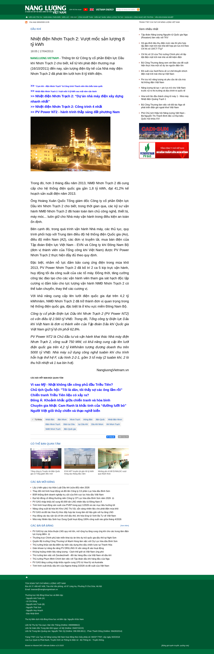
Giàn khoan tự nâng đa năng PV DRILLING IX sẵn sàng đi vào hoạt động (68, 548)
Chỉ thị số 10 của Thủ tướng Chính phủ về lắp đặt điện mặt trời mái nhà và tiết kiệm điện (163, 55)
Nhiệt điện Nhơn (115, 419)
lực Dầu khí (83, 424)
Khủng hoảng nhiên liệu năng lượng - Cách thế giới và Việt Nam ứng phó (68, 552)
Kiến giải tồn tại (35, 17)
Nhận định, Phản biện (51, 17)
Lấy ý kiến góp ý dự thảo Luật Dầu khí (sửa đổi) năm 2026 (61, 487)
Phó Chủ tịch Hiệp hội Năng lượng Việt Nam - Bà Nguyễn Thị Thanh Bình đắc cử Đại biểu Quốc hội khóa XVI (163, 116)
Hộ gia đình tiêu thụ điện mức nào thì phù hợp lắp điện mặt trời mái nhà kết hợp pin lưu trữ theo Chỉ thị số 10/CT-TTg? (165, 46)
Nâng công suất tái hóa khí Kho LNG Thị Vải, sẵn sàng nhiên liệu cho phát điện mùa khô (75, 509)
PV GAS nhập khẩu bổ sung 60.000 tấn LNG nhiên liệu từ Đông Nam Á (67, 502)
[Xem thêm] (125, 526)
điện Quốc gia (70, 429)
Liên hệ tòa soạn (75, 9)
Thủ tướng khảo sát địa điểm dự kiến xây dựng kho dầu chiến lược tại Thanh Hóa (72, 545)
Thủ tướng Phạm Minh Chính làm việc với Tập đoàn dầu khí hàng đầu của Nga (71, 559)
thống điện (88, 419)
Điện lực (65, 17)
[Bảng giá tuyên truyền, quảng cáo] (175, 645)
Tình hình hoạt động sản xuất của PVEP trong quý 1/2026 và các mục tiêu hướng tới (74, 505)
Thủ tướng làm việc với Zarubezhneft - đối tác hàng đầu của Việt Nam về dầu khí (72, 555)
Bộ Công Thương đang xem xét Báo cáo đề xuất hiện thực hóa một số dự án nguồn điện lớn (164, 64)
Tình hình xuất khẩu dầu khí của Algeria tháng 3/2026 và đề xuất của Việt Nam (71, 566)
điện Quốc (100, 419)
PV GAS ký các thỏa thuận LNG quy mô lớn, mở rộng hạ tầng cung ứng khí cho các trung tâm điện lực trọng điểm (81, 532)
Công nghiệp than (85, 17)
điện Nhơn (62, 419)
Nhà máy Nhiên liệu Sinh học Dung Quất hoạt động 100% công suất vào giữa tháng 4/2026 (77, 519)
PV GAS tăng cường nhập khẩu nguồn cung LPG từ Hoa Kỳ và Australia (68, 562)
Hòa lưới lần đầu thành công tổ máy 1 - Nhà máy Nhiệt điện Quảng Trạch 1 (165, 97)
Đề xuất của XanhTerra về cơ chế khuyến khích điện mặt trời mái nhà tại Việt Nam (164, 72)
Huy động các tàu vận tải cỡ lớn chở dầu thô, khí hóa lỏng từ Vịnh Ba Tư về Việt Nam (74, 516)
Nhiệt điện (50, 419)
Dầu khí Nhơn (97, 424)
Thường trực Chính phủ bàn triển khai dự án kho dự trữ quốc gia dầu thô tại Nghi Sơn (74, 538)
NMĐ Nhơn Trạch (53, 429)
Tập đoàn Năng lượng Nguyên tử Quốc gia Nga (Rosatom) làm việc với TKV (164, 36)
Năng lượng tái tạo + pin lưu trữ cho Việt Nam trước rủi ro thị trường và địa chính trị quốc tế (163, 89)
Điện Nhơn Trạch (53, 424)
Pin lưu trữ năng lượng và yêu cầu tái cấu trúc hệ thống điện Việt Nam (163, 81)
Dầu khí (74, 17)
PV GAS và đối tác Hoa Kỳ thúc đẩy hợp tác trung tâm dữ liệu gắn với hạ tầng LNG (73, 512)
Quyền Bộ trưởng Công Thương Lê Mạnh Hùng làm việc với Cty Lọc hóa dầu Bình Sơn (75, 541)
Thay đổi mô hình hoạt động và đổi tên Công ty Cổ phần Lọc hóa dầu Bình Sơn (71, 491)
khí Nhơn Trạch (113, 424)
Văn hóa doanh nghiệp (164, 17)
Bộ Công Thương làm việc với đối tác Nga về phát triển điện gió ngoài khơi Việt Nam (163, 106)
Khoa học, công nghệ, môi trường (139, 17)
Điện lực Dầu (69, 424)
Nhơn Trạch (75, 419)
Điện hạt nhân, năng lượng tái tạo (109, 17)
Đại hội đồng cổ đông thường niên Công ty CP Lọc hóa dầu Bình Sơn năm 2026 (73, 498)
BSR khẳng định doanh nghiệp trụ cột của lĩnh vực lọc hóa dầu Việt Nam (68, 494)
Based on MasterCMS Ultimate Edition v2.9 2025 (44, 645)
